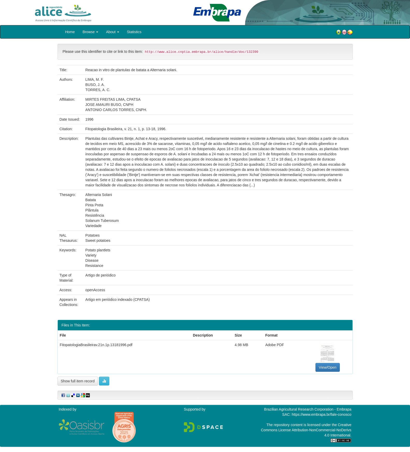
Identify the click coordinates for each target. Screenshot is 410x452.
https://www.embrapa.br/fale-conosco (321, 414)
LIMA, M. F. (94, 79)
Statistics (134, 32)
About (112, 32)
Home (70, 32)
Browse (90, 32)
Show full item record (78, 381)
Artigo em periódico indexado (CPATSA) (117, 299)
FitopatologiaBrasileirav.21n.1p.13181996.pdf (96, 345)
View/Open (327, 367)
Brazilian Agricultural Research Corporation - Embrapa (307, 409)
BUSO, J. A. (95, 85)
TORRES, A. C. (97, 90)
